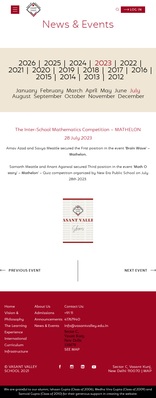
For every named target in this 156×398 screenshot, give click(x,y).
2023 (103, 64)
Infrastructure (16, 351)
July (135, 91)
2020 (41, 70)
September (48, 97)
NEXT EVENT (136, 270)
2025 (52, 64)
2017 (115, 70)
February (51, 91)
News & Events (46, 326)
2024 (77, 64)
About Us (42, 306)
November (101, 97)
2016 (139, 70)
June (121, 91)
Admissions (44, 313)
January (26, 91)
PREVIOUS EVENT (25, 270)
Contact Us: (74, 306)
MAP (147, 371)
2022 (128, 64)
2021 (16, 70)
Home (9, 306)
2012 (116, 77)
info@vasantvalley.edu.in (86, 326)
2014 (68, 77)
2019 (67, 70)
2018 (91, 70)
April (91, 91)
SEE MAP (71, 349)
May (106, 91)
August (21, 97)
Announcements (48, 319)
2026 (27, 64)
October (75, 97)
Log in (133, 10)
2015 (44, 77)
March (74, 91)
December (131, 97)
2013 (92, 77)
